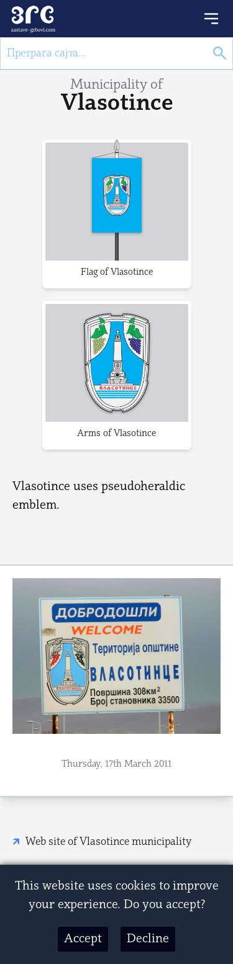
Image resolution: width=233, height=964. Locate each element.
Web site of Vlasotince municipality (108, 842)
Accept (83, 939)
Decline (148, 939)
